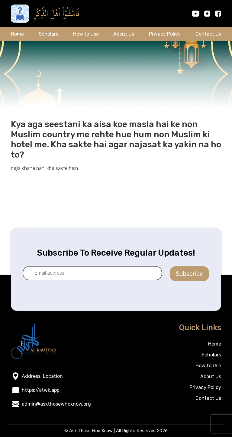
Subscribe (189, 273)
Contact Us (208, 34)
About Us (123, 34)
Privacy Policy (165, 34)
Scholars (48, 34)
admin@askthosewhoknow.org (56, 404)
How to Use (86, 34)
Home (17, 34)
